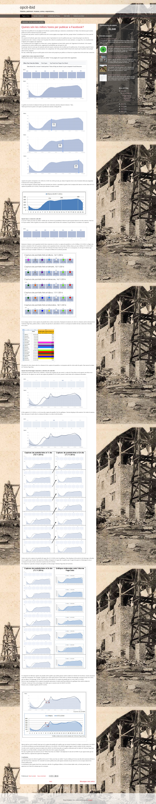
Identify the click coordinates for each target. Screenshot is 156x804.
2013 (122, 106)
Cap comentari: (41, 776)
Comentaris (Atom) (62, 788)
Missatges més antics (87, 781)
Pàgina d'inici (26, 16)
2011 (122, 111)
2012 (122, 109)
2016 (122, 91)
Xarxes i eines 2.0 (39, 16)
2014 (122, 104)
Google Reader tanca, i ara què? (117, 75)
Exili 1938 (67, 16)
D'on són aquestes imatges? (109, 39)
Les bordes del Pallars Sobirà (116, 65)
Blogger (90, 800)
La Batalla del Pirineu (54, 16)
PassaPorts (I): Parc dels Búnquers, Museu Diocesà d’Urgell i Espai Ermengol (120, 56)
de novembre (127, 93)
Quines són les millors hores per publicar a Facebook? (52, 27)
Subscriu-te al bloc (79, 16)
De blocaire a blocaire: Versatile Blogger (119, 46)
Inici (50, 781)
